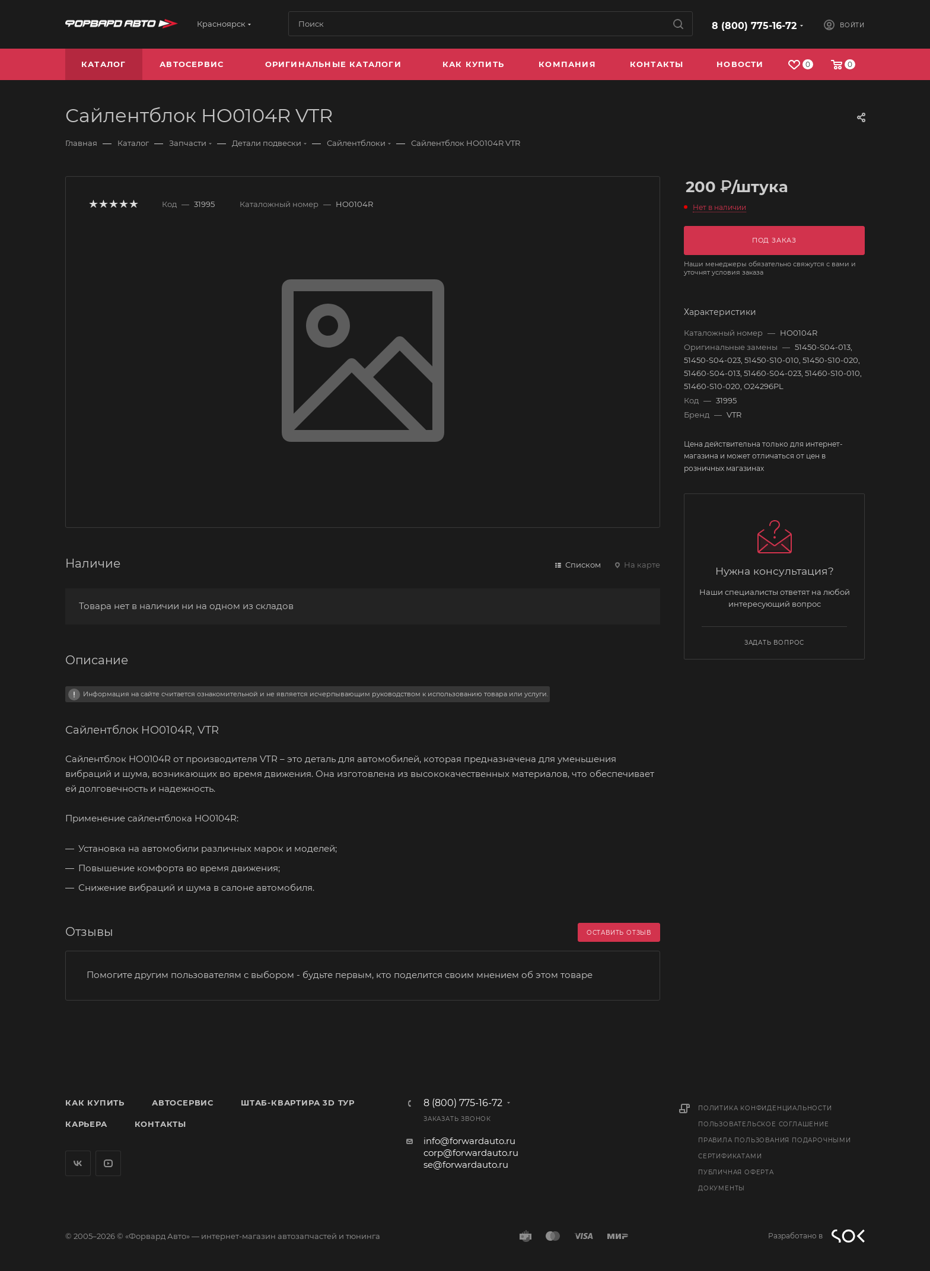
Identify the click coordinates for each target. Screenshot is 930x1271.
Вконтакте (78, 1163)
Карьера (86, 1124)
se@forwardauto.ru (465, 1164)
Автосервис (183, 1102)
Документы (721, 1188)
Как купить (95, 1102)
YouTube (108, 1163)
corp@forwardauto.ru (470, 1152)
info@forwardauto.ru (469, 1140)
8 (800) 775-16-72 (754, 25)
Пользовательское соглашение (763, 1124)
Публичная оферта (736, 1172)
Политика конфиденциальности (765, 1108)
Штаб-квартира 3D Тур (298, 1102)
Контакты (160, 1124)
